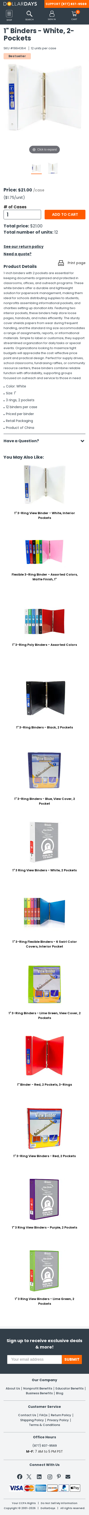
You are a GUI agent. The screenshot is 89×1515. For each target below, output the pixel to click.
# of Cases (15, 207)
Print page (76, 263)
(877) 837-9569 (74, 4)
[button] (52, 16)
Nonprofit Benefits (37, 1388)
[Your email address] (34, 1359)
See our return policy (23, 246)
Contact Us (27, 1415)
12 (56, 232)
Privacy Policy (58, 1420)
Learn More (48, 1504)
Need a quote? (18, 253)
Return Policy (61, 1415)
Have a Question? (24, 441)
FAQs (43, 1415)
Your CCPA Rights (24, 1503)
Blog (59, 1393)
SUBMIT (72, 1359)
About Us (13, 1388)
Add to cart (65, 214)
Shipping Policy (32, 1420)
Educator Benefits (70, 1388)
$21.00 (36, 226)
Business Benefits (39, 1393)
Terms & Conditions (44, 1425)
